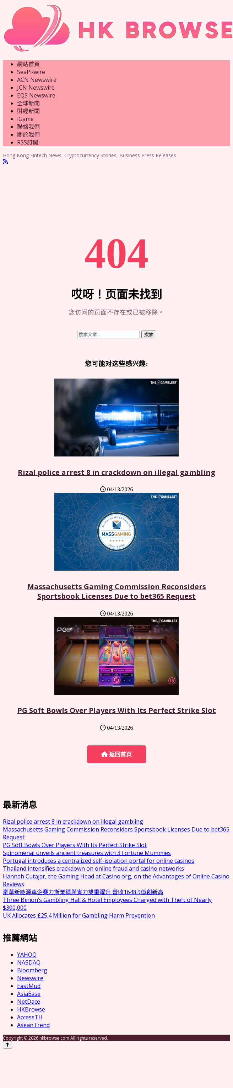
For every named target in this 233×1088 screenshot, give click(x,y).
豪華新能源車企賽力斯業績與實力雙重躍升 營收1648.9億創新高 (83, 892)
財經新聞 (28, 111)
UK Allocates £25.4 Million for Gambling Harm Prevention (79, 915)
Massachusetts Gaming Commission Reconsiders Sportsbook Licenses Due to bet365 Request (116, 591)
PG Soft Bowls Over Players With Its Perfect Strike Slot (116, 710)
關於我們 (28, 134)
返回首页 (116, 754)
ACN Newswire (36, 80)
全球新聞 (28, 103)
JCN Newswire (36, 87)
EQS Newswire (36, 95)
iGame (25, 119)
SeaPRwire (31, 72)
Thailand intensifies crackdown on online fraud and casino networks (93, 868)
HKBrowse (31, 1009)
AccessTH (30, 1017)
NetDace (28, 1001)
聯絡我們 (28, 127)
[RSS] (5, 162)
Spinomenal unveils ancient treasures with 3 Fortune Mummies (87, 853)
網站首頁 (28, 64)
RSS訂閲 (27, 142)
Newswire (30, 978)
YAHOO (27, 954)
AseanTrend (33, 1025)
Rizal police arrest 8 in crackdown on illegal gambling (116, 472)
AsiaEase (28, 994)
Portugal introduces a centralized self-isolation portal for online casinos (98, 861)
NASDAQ (28, 962)
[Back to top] (7, 1045)
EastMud (28, 986)
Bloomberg (32, 970)
